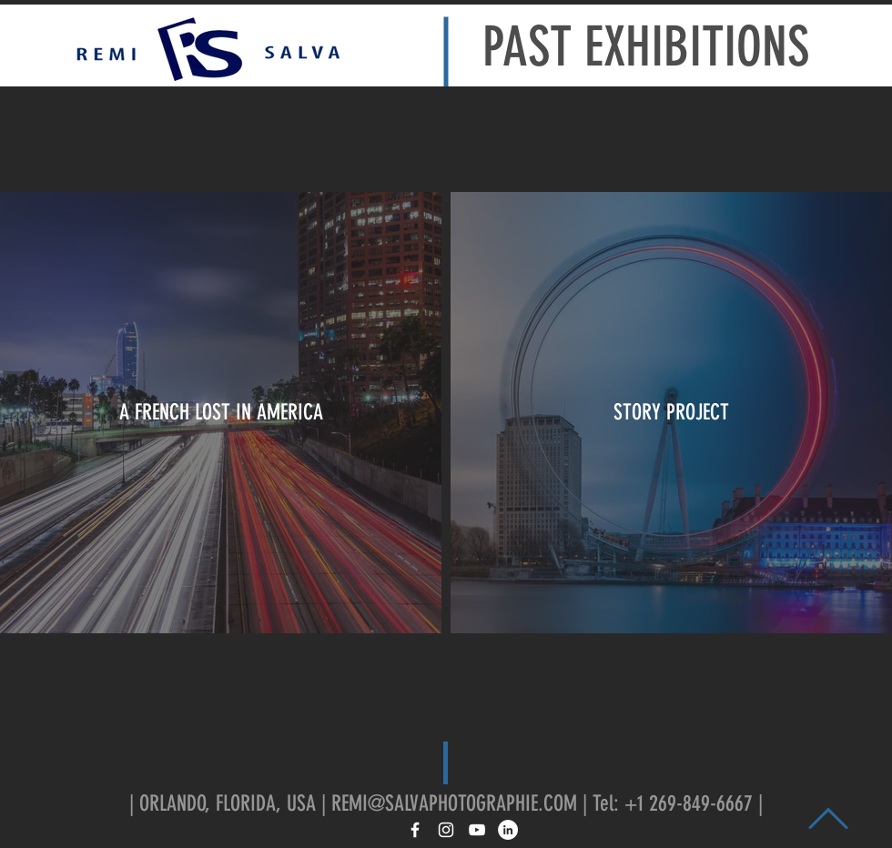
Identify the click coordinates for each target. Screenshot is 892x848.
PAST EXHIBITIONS (645, 47)
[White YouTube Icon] (477, 830)
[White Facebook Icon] (415, 830)
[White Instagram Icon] (446, 830)
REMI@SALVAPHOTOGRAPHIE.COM (454, 803)
